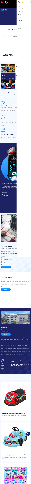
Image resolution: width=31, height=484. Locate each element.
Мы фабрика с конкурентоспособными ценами (20, 362)
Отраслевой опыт (5, 106)
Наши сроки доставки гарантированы (19, 370)
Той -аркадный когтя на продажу (23, 55)
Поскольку (4, 193)
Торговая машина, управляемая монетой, (8, 55)
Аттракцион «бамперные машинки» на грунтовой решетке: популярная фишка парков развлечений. (14, 415)
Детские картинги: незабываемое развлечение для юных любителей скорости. (14, 456)
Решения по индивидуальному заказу (9, 121)
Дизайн (18, 193)
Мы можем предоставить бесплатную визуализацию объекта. (20, 366)
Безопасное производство (7, 135)
